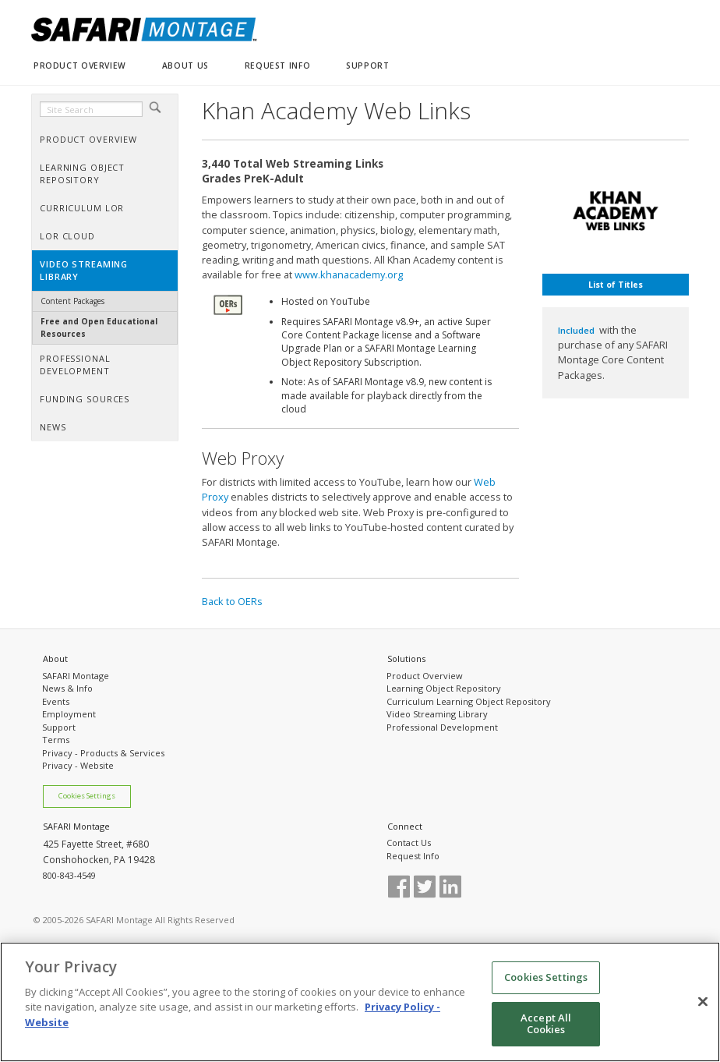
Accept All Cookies (546, 1028)
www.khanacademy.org (349, 274)
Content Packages (72, 301)
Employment (69, 714)
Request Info (412, 856)
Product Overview (424, 675)
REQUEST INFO (277, 65)
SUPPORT (367, 65)
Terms (55, 739)
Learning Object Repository (443, 688)
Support (59, 727)
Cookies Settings (86, 796)
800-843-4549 (69, 875)
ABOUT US (185, 65)
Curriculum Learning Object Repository (468, 701)
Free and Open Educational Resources (99, 327)
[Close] (703, 1006)
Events (55, 701)
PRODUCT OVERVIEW (80, 65)
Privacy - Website (78, 765)
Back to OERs (232, 601)
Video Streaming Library (437, 714)
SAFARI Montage (75, 675)
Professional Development (442, 727)
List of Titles (615, 284)
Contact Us (408, 842)
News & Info (67, 688)
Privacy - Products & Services (103, 753)
